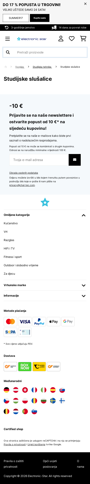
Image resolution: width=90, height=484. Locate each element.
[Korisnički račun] (60, 38)
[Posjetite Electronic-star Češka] (6, 400)
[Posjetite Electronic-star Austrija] (16, 390)
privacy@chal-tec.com (22, 185)
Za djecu (9, 273)
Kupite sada (40, 18)
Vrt (5, 231)
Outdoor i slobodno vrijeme (21, 265)
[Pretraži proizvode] (45, 52)
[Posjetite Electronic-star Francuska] (34, 390)
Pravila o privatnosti (15, 444)
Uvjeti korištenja (36, 444)
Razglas (19, 66)
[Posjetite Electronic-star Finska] (62, 400)
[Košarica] (83, 39)
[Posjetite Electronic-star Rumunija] (34, 400)
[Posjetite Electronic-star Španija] (53, 390)
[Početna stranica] (9, 66)
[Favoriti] (71, 39)
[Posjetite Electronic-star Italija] (43, 390)
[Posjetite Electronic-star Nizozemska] (16, 411)
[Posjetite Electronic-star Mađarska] (16, 400)
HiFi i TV (9, 248)
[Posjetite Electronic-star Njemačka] (6, 390)
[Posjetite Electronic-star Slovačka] (62, 390)
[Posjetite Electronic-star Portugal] (25, 411)
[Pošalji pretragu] (8, 52)
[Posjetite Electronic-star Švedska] (53, 400)
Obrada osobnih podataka (23, 173)
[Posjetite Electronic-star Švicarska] (25, 390)
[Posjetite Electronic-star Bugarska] (43, 400)
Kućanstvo (11, 223)
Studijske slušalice (70, 66)
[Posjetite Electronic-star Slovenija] (34, 411)
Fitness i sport (13, 257)
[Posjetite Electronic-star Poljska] (25, 400)
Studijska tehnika (42, 66)
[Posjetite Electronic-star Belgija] (6, 411)
